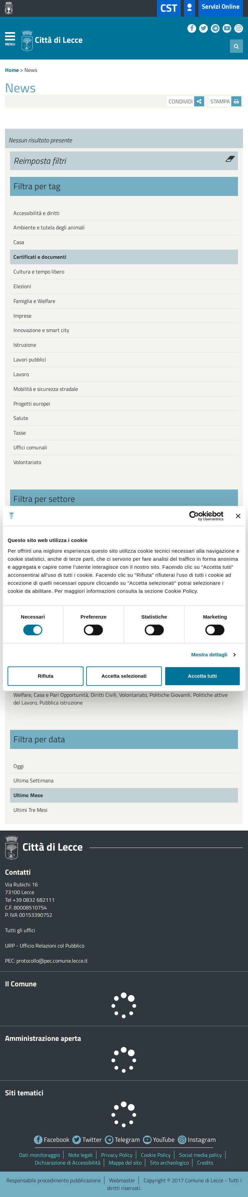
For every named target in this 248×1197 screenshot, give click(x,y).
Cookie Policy (156, 1155)
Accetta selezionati (124, 676)
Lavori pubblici (29, 359)
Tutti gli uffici (20, 930)
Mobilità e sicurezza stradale (45, 389)
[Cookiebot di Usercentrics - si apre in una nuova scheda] (194, 516)
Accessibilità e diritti (36, 213)
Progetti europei (31, 404)
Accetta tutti (202, 676)
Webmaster (122, 1180)
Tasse (19, 433)
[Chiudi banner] (238, 516)
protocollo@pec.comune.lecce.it (52, 961)
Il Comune (20, 983)
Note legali (80, 1155)
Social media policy (200, 1155)
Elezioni (22, 286)
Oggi (18, 766)
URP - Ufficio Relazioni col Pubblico (44, 946)
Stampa (226, 101)
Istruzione (24, 345)
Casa (18, 242)
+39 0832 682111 (34, 900)
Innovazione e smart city (41, 330)
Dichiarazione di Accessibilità (67, 1163)
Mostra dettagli (209, 654)
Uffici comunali (30, 447)
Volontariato (27, 462)
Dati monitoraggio (39, 1155)
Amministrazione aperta (43, 1038)
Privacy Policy (117, 1155)
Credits (205, 1163)
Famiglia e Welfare (34, 301)
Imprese (22, 316)
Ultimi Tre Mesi (30, 810)
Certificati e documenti (39, 257)
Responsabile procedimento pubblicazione (53, 1180)
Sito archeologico (169, 1163)
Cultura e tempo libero (38, 271)
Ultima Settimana (33, 780)
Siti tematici (24, 1092)
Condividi (186, 101)
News (30, 70)
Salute (20, 418)
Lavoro (21, 374)
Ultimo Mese (28, 795)
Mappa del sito (125, 1163)
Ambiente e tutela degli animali (49, 227)
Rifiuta (46, 676)
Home (12, 70)
